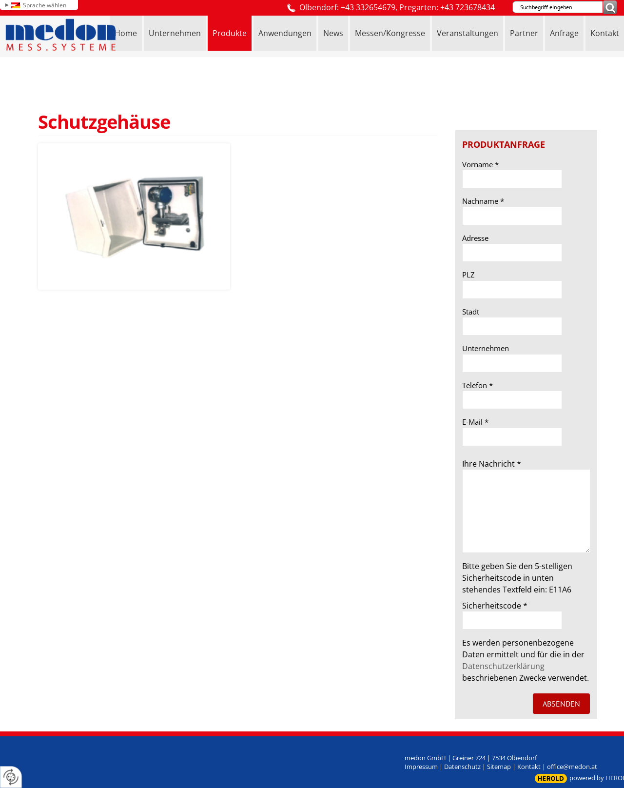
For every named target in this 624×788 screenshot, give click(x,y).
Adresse (475, 238)
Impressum (421, 766)
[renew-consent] (11, 777)
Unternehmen (485, 348)
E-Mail (475, 422)
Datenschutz (462, 766)
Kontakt (529, 766)
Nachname (483, 201)
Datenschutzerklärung (503, 666)
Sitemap (499, 766)
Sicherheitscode (494, 605)
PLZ (468, 274)
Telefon (477, 385)
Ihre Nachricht (491, 463)
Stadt (470, 311)
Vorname (480, 164)
